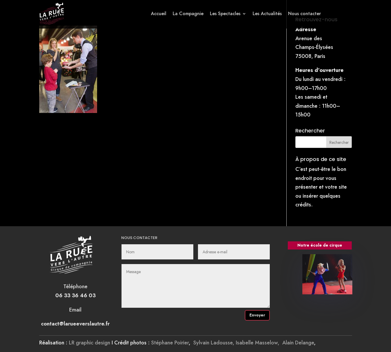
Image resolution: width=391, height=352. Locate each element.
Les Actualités (267, 13)
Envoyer (257, 315)
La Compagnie (188, 13)
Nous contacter (304, 13)
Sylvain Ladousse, (214, 342)
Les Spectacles (225, 13)
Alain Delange (298, 342)
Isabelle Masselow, (259, 342)
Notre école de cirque (319, 245)
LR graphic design (89, 342)
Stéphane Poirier (170, 342)
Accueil (158, 13)
